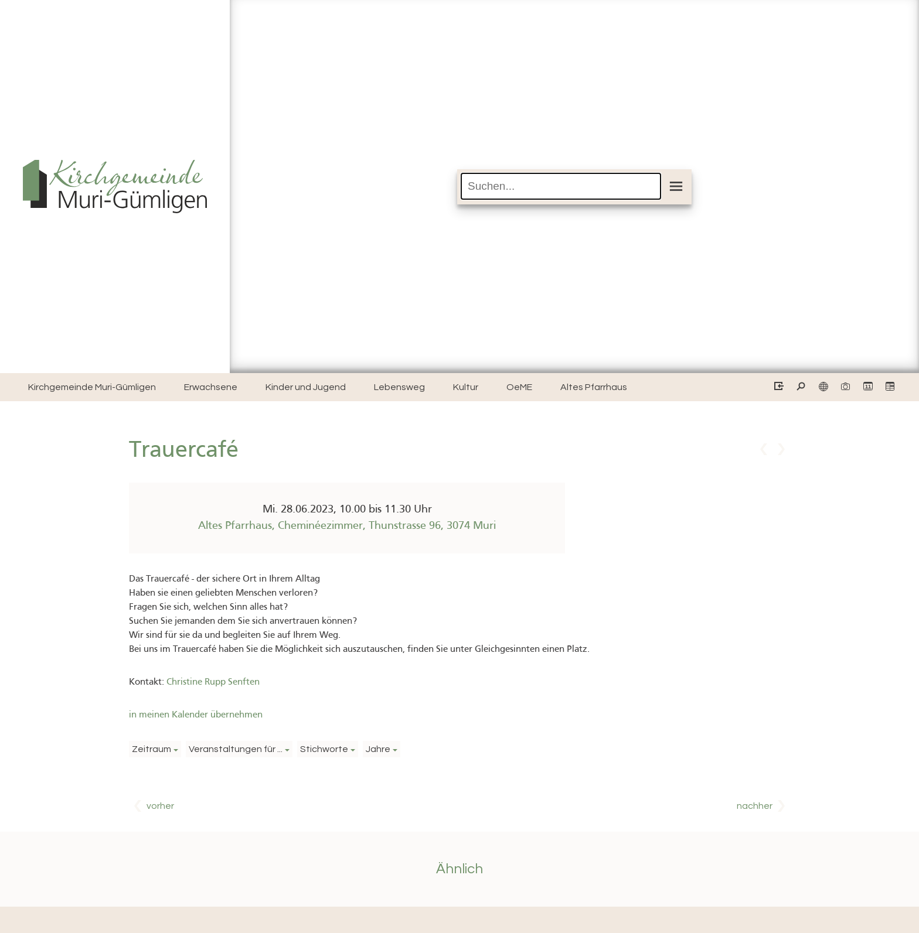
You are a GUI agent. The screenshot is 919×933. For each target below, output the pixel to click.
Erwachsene (210, 387)
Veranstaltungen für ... (235, 749)
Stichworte (324, 749)
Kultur (465, 387)
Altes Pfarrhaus (593, 387)
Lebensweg (399, 387)
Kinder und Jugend (306, 387)
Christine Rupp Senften (213, 682)
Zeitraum (151, 749)
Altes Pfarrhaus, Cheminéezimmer (347, 526)
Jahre (378, 749)
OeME (519, 387)
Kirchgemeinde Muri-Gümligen (92, 387)
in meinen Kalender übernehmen (196, 715)
